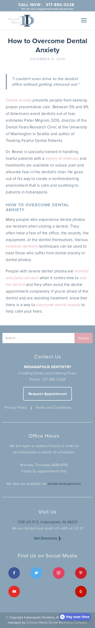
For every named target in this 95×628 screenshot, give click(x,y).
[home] (19, 20)
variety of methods (62, 158)
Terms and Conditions (53, 407)
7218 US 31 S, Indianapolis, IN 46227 (47, 521)
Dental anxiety (19, 100)
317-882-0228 (54, 379)
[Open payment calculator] (75, 617)
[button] (84, 20)
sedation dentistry (22, 246)
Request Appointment (47, 393)
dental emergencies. (65, 483)
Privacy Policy (16, 407)
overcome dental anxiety (58, 304)
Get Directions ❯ (47, 538)
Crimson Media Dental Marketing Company (56, 622)
